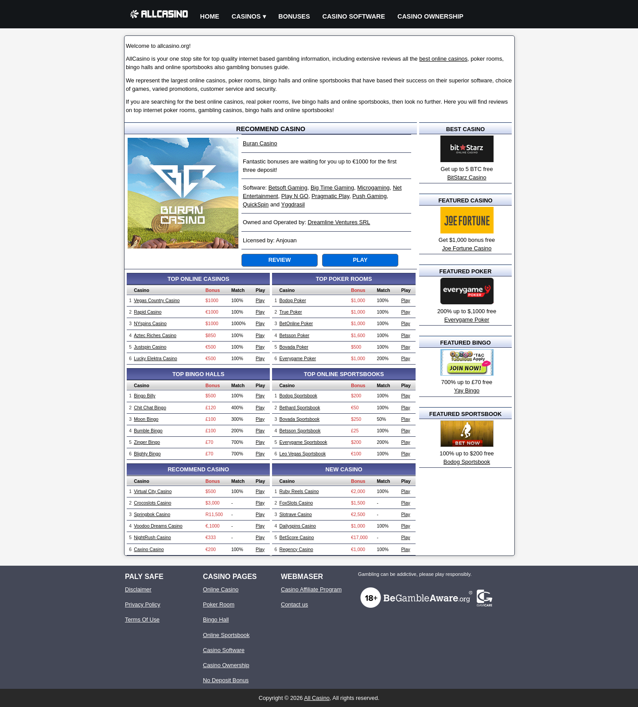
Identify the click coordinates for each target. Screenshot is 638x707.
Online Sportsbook (226, 635)
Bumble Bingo (148, 430)
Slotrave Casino (296, 514)
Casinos (246, 16)
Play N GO (294, 196)
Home (209, 16)
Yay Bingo (466, 390)
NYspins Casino (150, 323)
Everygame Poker (298, 358)
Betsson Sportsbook (300, 430)
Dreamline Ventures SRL (339, 222)
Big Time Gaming (332, 187)
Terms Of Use (142, 619)
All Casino (317, 698)
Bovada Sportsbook (300, 419)
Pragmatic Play (330, 196)
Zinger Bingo (147, 442)
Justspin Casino (150, 347)
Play (360, 259)
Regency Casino (296, 549)
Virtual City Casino (152, 491)
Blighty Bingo (147, 453)
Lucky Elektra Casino (155, 358)
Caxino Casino (149, 549)
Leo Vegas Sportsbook (303, 453)
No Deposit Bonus (226, 680)
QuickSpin (255, 204)
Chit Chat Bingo (150, 407)
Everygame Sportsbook (303, 442)
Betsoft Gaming (287, 187)
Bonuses (294, 16)
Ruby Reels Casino (299, 491)
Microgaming (373, 187)
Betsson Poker (295, 335)
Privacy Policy (142, 604)
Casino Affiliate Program (311, 589)
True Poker (291, 312)
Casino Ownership (430, 16)
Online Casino (220, 589)
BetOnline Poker (296, 323)
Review (279, 259)
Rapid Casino (147, 312)
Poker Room (218, 604)
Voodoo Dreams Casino (158, 526)
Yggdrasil (293, 204)
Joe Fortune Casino (467, 248)
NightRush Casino (152, 537)
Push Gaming (369, 196)
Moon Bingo (146, 419)
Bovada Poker (294, 347)
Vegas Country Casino (156, 300)
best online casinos (443, 58)
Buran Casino (260, 143)
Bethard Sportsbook (300, 407)
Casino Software (354, 16)
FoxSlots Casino (296, 503)
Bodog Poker (293, 300)
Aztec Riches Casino (155, 335)
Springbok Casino (152, 514)
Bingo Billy (145, 395)
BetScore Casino (297, 537)
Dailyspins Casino (298, 526)
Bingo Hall (216, 619)
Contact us (294, 604)
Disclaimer (138, 589)
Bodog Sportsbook (299, 395)
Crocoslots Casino (152, 503)
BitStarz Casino (466, 177)
